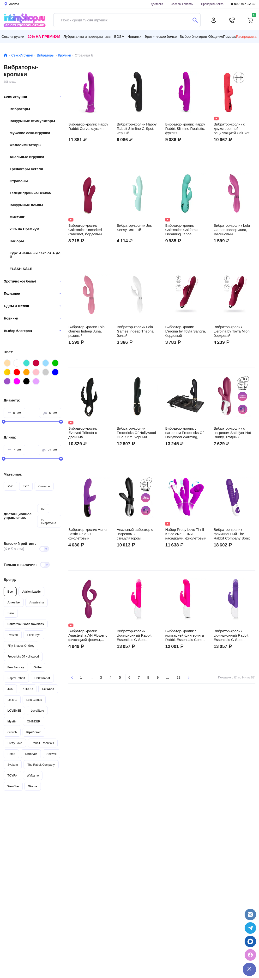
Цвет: (8, 352)
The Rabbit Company (40, 764)
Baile (10, 613)
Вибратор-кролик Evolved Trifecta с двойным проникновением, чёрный (82, 432)
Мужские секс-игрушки (30, 133)
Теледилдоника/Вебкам (31, 193)
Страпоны (19, 181)
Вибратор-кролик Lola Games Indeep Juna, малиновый (232, 229)
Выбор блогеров (32, 331)
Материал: (13, 474)
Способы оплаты (182, 4)
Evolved (12, 635)
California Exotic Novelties (25, 624)
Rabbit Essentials (43, 743)
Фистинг (17, 217)
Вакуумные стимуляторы (32, 121)
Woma (32, 786)
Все (10, 591)
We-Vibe (13, 786)
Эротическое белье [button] (160, 36)
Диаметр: (12, 400)
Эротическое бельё (32, 281)
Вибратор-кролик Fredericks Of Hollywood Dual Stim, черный (136, 432)
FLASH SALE (21, 268)
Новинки (32, 318)
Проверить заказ (212, 4)
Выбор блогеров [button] (193, 36)
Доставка (157, 4)
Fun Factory (15, 667)
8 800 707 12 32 (243, 4)
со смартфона (48, 521)
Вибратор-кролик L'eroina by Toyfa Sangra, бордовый (185, 331)
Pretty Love (14, 743)
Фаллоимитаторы (26, 145)
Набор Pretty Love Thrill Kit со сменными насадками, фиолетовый (185, 533)
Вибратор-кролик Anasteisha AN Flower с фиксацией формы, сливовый (87, 635)
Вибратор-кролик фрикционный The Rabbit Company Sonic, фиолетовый (233, 533)
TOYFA (12, 775)
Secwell (51, 754)
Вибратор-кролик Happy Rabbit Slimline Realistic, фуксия (185, 128)
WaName (33, 775)
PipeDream (34, 732)
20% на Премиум (44, 36)
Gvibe (38, 667)
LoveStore (37, 710)
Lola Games (34, 700)
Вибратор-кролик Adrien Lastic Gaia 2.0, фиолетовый (88, 533)
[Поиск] (195, 20)
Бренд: (10, 579)
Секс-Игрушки (22, 55)
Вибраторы (45, 55)
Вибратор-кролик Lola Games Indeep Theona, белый (136, 331)
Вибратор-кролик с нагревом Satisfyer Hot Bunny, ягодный (232, 432)
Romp (11, 754)
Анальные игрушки (27, 157)
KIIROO (28, 689)
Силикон (44, 486)
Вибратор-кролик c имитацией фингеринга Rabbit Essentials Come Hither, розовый (184, 635)
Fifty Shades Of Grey (20, 645)
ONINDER (33, 721)
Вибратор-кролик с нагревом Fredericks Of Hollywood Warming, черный (184, 432)
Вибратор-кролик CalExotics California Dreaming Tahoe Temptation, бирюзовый (184, 229)
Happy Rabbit (16, 678)
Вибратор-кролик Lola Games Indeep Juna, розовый (86, 331)
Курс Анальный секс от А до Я (35, 254)
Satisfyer (31, 754)
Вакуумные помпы (26, 205)
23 (179, 677)
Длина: (10, 437)
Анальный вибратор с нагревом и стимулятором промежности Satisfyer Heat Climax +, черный (135, 533)
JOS (10, 689)
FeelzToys (33, 635)
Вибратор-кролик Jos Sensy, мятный (134, 227)
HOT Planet (42, 678)
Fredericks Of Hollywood (23, 656)
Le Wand (48, 689)
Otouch (12, 732)
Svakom (12, 764)
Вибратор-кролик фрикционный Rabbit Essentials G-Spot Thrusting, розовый (134, 635)
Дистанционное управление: (17, 515)
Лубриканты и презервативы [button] (87, 36)
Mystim (12, 721)
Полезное (32, 293)
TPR (26, 486)
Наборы (17, 241)
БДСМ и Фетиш (32, 306)
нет (43, 508)
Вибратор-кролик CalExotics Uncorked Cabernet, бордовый (85, 229)
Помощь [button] (229, 36)
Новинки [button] (134, 36)
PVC (10, 486)
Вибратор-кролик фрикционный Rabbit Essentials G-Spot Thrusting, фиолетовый (233, 635)
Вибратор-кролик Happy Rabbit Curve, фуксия (88, 126)
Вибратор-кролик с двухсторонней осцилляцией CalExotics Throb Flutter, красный (234, 128)
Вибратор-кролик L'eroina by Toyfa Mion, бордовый (232, 331)
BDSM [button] (119, 36)
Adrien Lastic (31, 591)
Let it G (12, 700)
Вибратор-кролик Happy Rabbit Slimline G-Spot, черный (137, 128)
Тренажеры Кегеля (26, 169)
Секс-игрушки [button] (12, 36)
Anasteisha (36, 602)
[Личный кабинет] (213, 20)
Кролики (64, 55)
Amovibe (13, 602)
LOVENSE (14, 710)
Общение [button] (215, 36)
